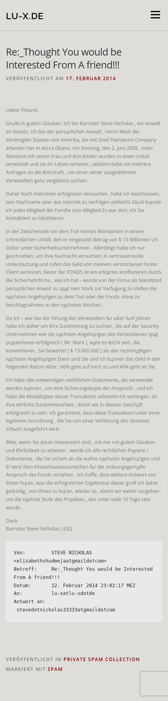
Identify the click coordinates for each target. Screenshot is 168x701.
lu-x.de (25, 15)
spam (55, 669)
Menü (154, 14)
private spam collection (102, 659)
